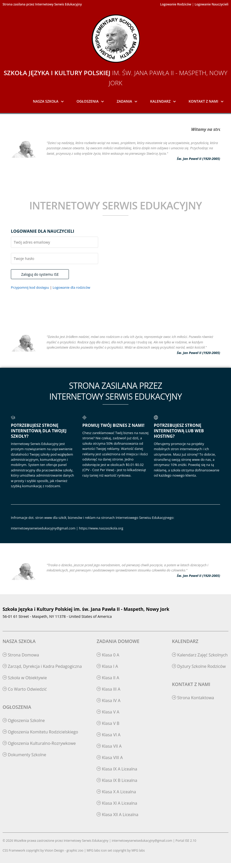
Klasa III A (108, 689)
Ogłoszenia (87, 101)
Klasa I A (107, 666)
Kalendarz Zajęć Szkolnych (200, 655)
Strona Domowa (21, 655)
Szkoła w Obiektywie (25, 678)
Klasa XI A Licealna (117, 803)
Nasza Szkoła (46, 101)
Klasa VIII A (110, 757)
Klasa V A (108, 712)
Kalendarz (160, 101)
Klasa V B (108, 723)
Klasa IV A (108, 700)
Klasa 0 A (108, 655)
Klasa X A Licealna (116, 792)
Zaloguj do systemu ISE (40, 274)
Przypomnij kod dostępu (30, 287)
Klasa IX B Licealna (117, 780)
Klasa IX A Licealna (117, 769)
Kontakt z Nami (203, 101)
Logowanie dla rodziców (71, 287)
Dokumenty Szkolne (24, 755)
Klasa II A (108, 678)
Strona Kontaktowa (193, 698)
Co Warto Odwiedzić (25, 689)
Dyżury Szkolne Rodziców (199, 666)
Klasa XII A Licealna (117, 814)
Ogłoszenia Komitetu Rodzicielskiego (40, 732)
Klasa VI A (108, 735)
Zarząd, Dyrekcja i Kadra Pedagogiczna (42, 666)
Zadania (124, 101)
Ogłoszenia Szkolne (24, 720)
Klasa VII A (109, 746)
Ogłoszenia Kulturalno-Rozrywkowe (39, 743)
